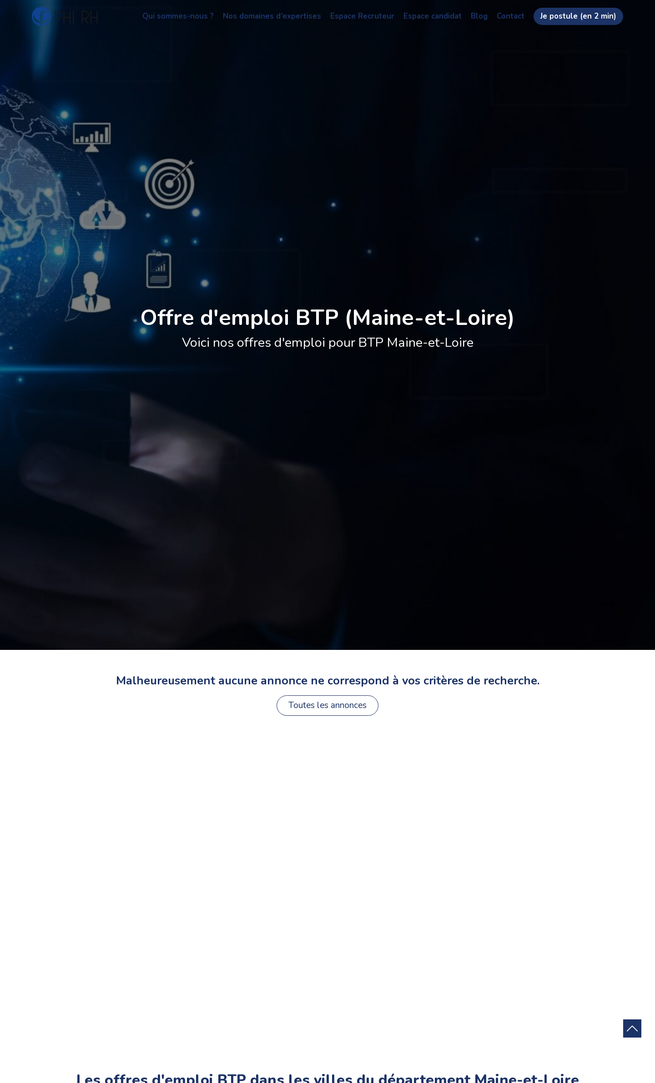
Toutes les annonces (327, 705)
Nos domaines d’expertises (272, 16)
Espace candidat (432, 16)
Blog (479, 16)
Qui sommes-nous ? (178, 16)
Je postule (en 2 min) (578, 16)
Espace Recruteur (362, 16)
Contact (510, 16)
